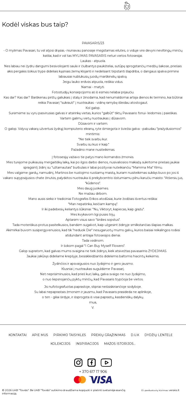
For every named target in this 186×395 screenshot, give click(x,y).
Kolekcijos (60, 344)
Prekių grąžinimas (108, 335)
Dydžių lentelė (158, 335)
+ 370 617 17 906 (93, 372)
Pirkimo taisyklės (69, 335)
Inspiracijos (87, 344)
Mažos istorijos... (120, 344)
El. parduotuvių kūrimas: (154, 390)
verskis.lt (174, 390)
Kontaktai (17, 335)
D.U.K (135, 335)
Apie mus (40, 335)
